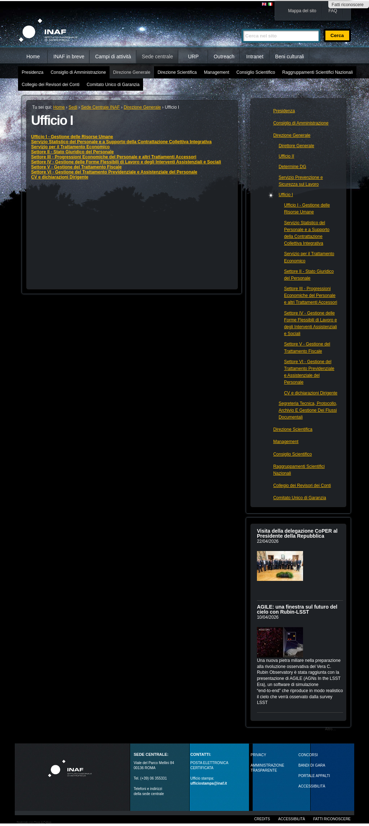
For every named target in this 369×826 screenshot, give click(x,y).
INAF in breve (68, 56)
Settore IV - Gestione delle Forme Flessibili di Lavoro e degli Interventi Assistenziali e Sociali (126, 161)
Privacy (258, 755)
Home (33, 56)
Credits (262, 819)
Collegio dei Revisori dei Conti (50, 84)
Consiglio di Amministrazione (78, 72)
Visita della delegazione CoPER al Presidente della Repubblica (297, 533)
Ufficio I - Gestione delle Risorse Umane (72, 136)
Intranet (254, 56)
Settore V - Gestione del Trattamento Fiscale (76, 167)
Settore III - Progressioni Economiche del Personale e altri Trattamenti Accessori (113, 156)
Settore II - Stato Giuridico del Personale (72, 151)
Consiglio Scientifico (255, 72)
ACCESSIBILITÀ (311, 786)
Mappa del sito (302, 10)
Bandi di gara (311, 765)
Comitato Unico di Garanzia (112, 84)
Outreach (224, 56)
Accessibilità (291, 819)
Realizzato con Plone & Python (34, 822)
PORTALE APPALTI (314, 776)
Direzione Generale (131, 72)
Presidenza (32, 72)
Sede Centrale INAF (100, 107)
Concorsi (308, 755)
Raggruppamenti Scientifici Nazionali (317, 72)
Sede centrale (157, 56)
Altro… (330, 729)
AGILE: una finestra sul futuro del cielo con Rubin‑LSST (297, 609)
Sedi (72, 107)
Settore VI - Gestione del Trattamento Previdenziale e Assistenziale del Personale (114, 172)
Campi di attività (113, 56)
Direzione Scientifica (177, 72)
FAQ (333, 10)
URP (193, 56)
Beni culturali (289, 56)
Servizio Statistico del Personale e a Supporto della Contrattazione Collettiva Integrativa (121, 141)
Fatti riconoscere (348, 4)
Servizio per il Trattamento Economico (70, 146)
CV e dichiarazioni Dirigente (59, 177)
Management (216, 72)
